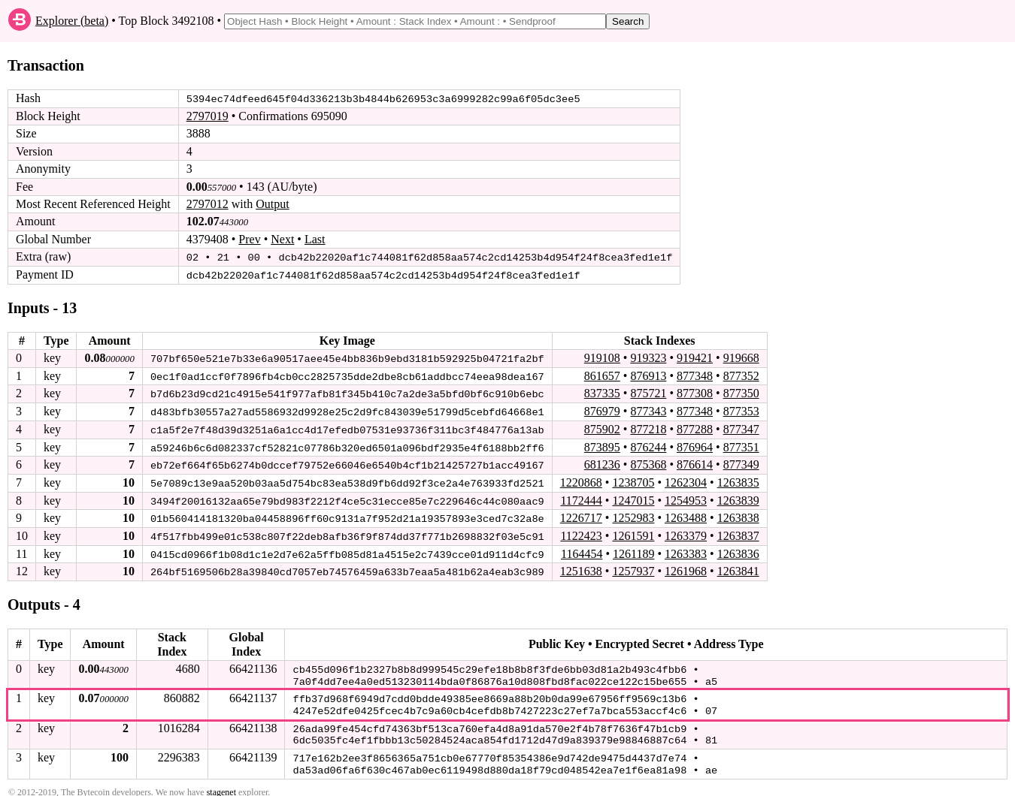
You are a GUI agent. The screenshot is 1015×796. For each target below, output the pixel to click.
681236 (602, 462)
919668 (741, 357)
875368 (648, 462)
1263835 (738, 480)
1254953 (686, 497)
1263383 (686, 550)
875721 (648, 392)
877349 (741, 462)
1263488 (686, 515)
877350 (741, 392)
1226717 (581, 515)
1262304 (686, 480)
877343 (648, 409)
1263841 (738, 568)
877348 (695, 374)
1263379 (686, 532)
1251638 (581, 568)
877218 (648, 427)
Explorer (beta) (71, 20)
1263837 (738, 532)
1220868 (581, 480)
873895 (602, 445)
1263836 (738, 550)
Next (282, 239)
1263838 (738, 515)
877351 (741, 445)
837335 (602, 392)
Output (272, 203)
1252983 (633, 515)
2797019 (207, 116)
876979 (602, 409)
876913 (648, 374)
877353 (741, 409)
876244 (648, 445)
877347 (741, 427)
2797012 (207, 203)
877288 (695, 427)
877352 (741, 374)
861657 (602, 374)
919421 (695, 357)
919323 (648, 357)
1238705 (633, 480)
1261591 (633, 532)
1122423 (580, 532)
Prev (249, 239)
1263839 (738, 497)
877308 (695, 392)
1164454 (581, 550)
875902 (602, 427)
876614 (695, 462)
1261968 (686, 568)
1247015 (633, 497)
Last (315, 239)
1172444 (580, 497)
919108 (602, 357)
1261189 (633, 550)
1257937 (633, 568)
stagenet (221, 782)
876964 (695, 445)
